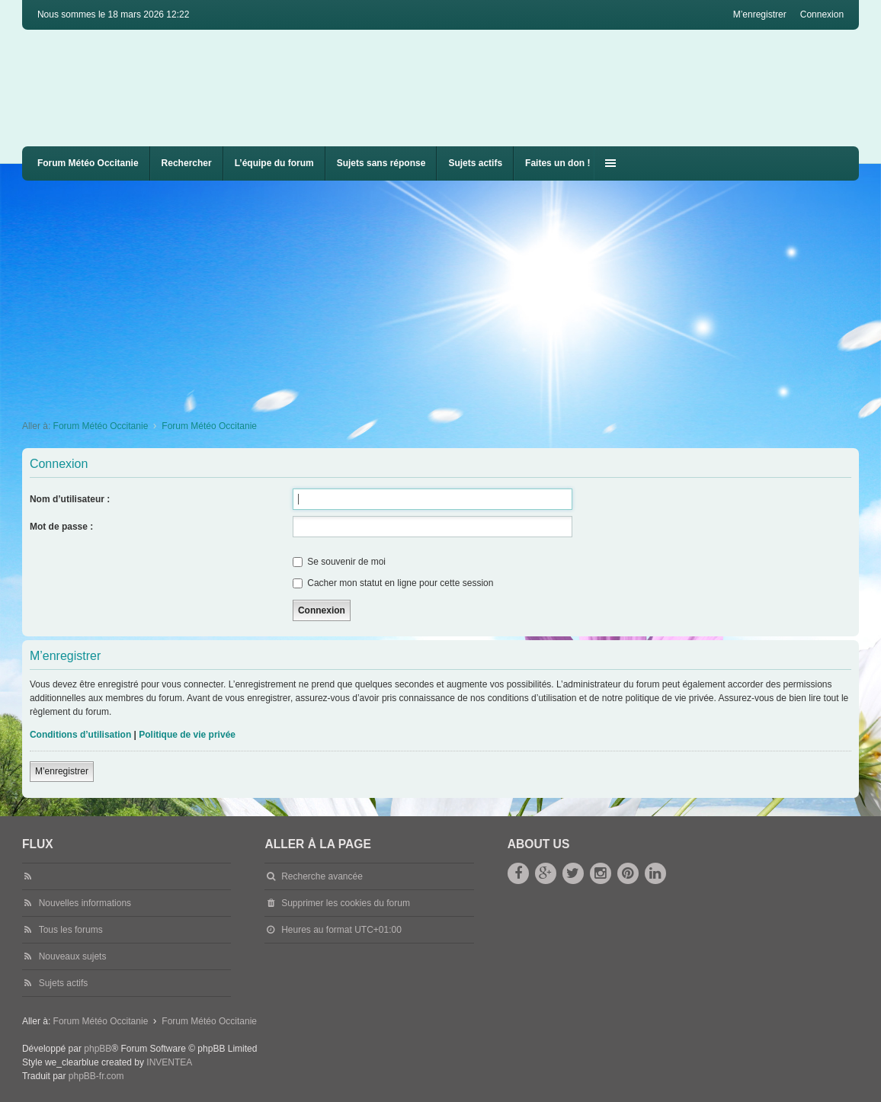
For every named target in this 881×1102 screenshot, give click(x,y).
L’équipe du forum (274, 163)
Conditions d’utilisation (80, 734)
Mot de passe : (61, 526)
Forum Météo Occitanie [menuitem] (88, 163)
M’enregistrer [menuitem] (759, 14)
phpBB (97, 1048)
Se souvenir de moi (339, 561)
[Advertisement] (451, 295)
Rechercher (187, 163)
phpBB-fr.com (96, 1076)
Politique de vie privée (187, 734)
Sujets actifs (475, 163)
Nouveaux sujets (73, 956)
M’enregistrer (61, 771)
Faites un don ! (557, 163)
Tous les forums (71, 929)
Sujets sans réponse (381, 163)
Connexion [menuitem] (822, 14)
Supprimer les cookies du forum (345, 903)
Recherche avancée (322, 876)
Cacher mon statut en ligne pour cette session (393, 583)
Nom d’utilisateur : (70, 499)
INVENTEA (169, 1062)
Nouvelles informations (85, 903)
